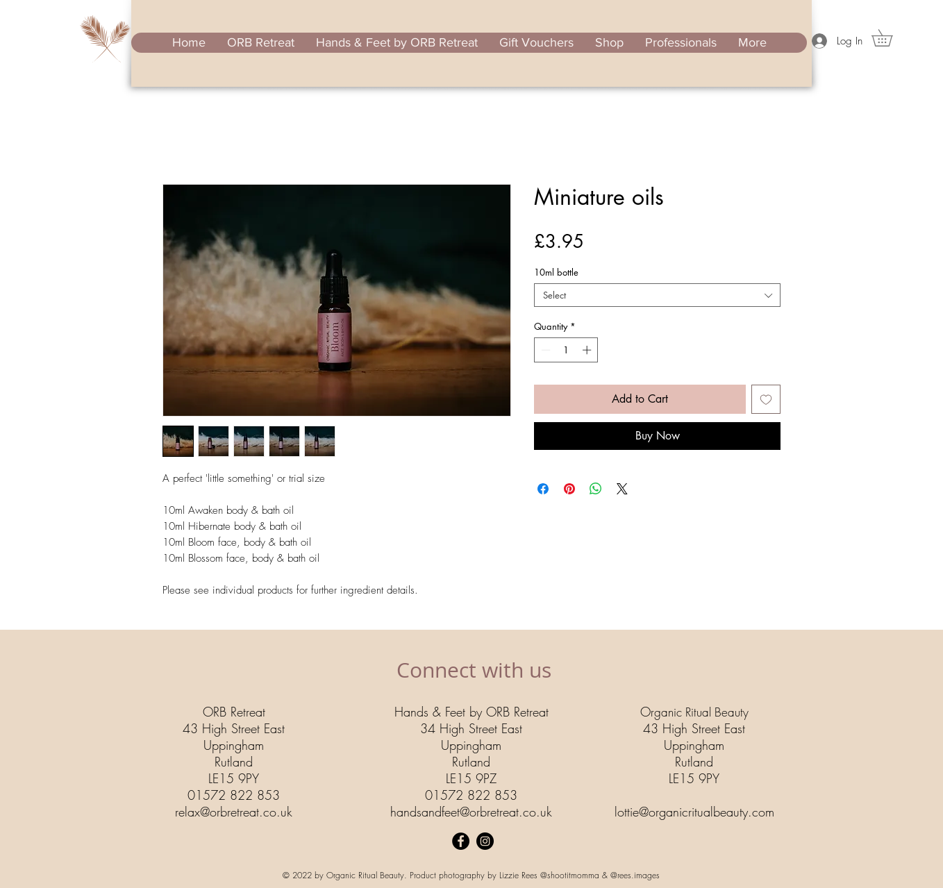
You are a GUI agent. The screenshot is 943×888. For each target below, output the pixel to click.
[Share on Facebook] (543, 488)
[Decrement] (544, 350)
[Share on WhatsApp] (595, 488)
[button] (890, 38)
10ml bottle (556, 272)
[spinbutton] (566, 350)
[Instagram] (485, 841)
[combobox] (657, 295)
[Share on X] (622, 488)
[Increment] (588, 350)
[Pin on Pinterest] (569, 488)
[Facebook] (460, 841)
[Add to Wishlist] (766, 399)
